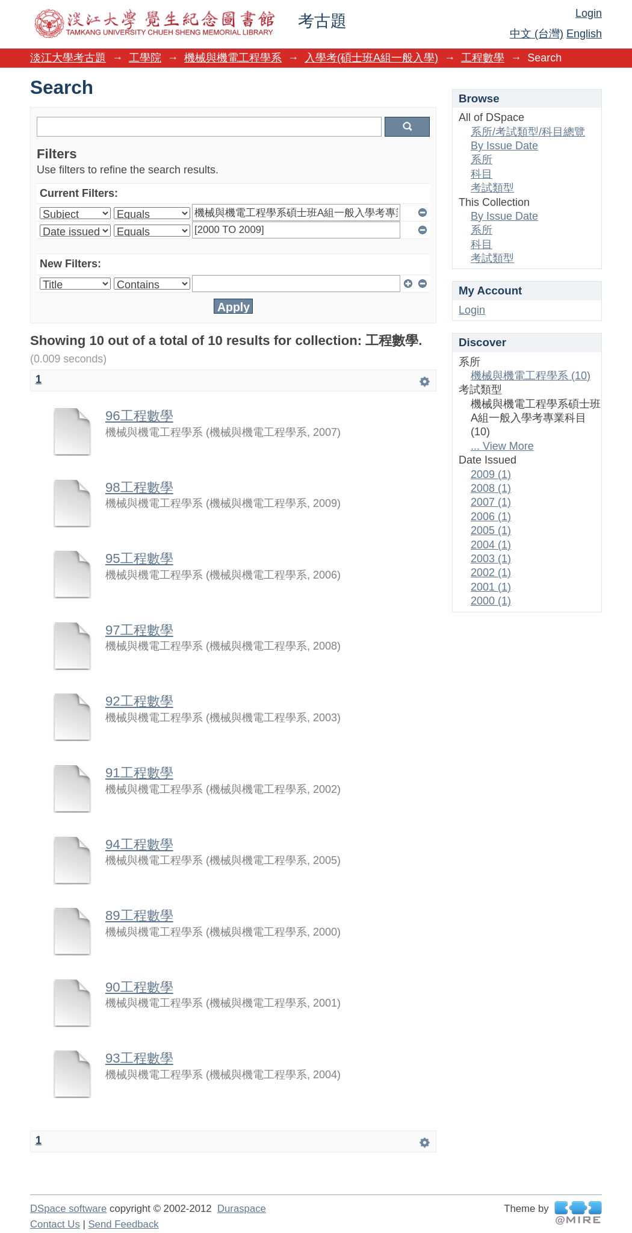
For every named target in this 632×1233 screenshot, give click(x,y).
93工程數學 (139, 1058)
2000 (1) (491, 601)
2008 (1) (491, 488)
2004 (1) (491, 545)
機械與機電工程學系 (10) (530, 376)
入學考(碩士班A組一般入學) (371, 58)
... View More (502, 446)
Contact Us (55, 1224)
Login (588, 13)
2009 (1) (491, 474)
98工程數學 (139, 487)
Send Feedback (123, 1224)
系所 (481, 160)
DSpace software (68, 1208)
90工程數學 (139, 987)
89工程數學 (139, 915)
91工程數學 (139, 772)
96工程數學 (139, 415)
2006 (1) (491, 517)
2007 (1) (491, 502)
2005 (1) (491, 530)
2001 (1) (491, 587)
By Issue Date (504, 146)
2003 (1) (491, 559)
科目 (481, 174)
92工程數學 (139, 701)
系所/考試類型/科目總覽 (528, 132)
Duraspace (241, 1208)
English (584, 34)
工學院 (145, 58)
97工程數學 (139, 630)
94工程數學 (139, 844)
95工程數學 (139, 558)
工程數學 (482, 58)
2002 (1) (491, 573)
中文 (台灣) (536, 34)
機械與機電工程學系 (233, 58)
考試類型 (492, 188)
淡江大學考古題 (68, 58)
